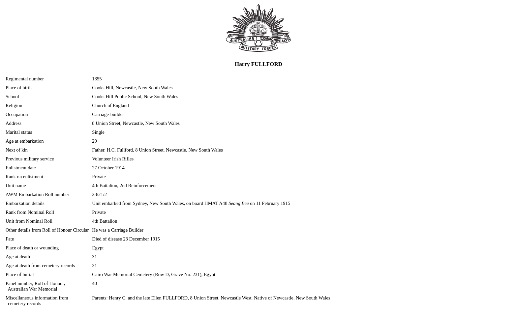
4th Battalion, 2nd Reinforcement (124, 185)
